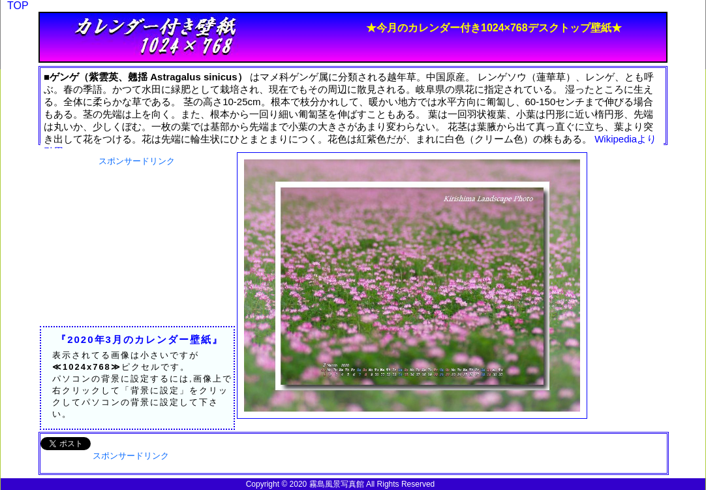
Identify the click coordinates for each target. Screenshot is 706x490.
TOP (18, 5)
